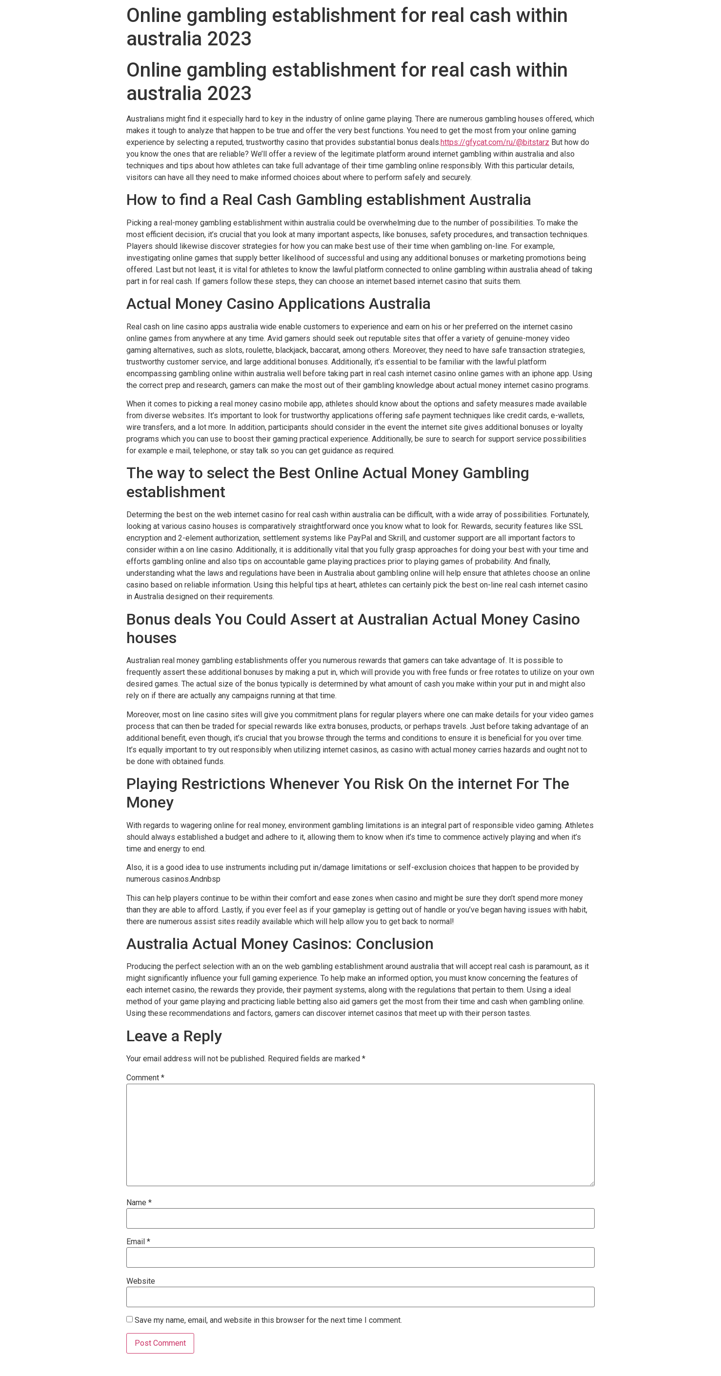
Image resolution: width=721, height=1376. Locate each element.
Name (139, 1203)
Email (138, 1242)
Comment (145, 1078)
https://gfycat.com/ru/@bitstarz (495, 142)
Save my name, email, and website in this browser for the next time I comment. (268, 1320)
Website (140, 1281)
